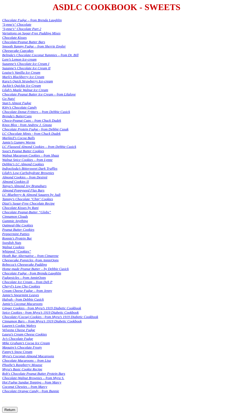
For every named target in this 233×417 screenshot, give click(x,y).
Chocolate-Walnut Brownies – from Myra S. (33, 378)
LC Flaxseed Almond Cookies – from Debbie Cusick (39, 147)
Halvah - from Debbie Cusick (23, 299)
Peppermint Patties (15, 234)
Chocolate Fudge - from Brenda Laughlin (31, 273)
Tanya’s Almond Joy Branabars (24, 186)
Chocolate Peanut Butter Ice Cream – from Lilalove (39, 94)
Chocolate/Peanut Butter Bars (23, 42)
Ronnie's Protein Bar (17, 238)
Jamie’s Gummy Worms (18, 142)
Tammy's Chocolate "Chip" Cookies (27, 199)
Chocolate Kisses (14, 37)
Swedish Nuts (11, 243)
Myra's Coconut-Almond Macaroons (28, 356)
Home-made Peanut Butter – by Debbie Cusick (35, 269)
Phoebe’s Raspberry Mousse (22, 365)
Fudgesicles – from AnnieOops (24, 277)
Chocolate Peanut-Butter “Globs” (26, 212)
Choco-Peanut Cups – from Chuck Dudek (31, 120)
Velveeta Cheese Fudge (18, 330)
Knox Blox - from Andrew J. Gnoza (27, 125)
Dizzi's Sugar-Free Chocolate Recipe (28, 203)
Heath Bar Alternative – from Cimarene (30, 256)
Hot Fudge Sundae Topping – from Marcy (31, 382)
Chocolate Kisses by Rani (20, 208)
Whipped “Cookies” (16, 251)
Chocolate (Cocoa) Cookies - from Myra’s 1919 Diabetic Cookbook (50, 317)
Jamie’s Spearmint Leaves (20, 295)
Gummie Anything (15, 221)
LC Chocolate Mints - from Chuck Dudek (31, 133)
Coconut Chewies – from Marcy (24, 387)
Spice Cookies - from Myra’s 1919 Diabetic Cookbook (40, 312)
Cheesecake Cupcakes (18, 51)
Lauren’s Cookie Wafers (19, 325)
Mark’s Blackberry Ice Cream (23, 77)
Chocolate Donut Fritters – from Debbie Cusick (36, 112)
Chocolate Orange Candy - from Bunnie (30, 391)
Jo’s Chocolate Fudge (17, 339)
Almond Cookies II (15, 181)
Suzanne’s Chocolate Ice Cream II (26, 68)
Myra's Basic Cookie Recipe (22, 369)
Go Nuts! (8, 99)
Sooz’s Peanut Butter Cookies (23, 151)
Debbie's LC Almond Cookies (23, 164)
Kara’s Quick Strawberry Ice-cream (27, 81)
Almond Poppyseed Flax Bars (23, 190)
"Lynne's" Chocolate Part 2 (21, 29)
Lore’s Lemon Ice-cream (19, 59)
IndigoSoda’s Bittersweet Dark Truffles (29, 168)
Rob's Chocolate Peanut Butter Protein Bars (33, 373)
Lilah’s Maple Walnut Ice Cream (25, 90)
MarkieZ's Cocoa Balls (18, 138)
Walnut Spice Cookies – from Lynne (27, 160)
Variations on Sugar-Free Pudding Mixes (31, 33)
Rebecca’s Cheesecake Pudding (24, 264)
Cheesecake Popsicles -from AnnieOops (30, 260)
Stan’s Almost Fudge (16, 103)
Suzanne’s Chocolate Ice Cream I (25, 64)
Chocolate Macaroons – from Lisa (26, 360)
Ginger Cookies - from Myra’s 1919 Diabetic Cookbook (41, 308)
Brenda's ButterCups (17, 116)
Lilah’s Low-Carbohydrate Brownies (28, 173)
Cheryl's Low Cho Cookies (21, 286)
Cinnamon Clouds (15, 216)
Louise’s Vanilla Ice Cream (21, 72)
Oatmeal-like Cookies (17, 225)
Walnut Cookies (13, 247)
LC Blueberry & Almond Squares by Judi (31, 195)
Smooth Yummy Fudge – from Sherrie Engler (34, 46)
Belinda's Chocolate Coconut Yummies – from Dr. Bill (40, 55)
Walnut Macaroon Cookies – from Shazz (30, 155)
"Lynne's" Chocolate (16, 24)
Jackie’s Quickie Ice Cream (21, 85)
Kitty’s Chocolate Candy (19, 107)
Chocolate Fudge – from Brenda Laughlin (32, 20)
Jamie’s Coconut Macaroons (22, 304)
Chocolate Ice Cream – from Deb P (27, 282)
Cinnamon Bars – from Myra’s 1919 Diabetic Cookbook (42, 321)
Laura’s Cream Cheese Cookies (24, 334)
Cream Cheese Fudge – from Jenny (27, 291)
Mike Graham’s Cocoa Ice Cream (26, 343)
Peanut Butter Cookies (18, 229)
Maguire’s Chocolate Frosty (22, 347)
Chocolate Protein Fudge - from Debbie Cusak (35, 129)
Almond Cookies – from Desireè (24, 177)
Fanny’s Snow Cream (17, 352)
